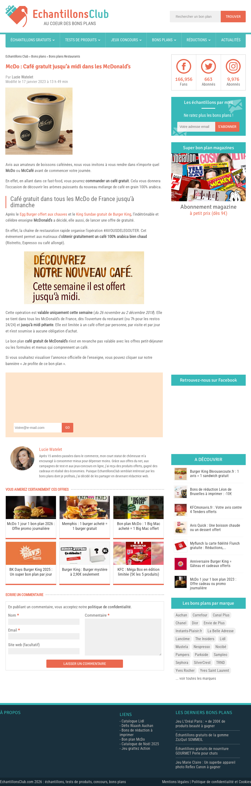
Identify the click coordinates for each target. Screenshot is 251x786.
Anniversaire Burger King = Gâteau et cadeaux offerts (211, 563)
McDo (10, 170)
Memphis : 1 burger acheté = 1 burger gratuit (84, 526)
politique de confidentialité (109, 606)
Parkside (201, 654)
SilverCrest (202, 662)
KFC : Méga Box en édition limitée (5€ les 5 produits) (138, 572)
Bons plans (162, 40)
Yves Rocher (185, 670)
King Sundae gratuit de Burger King (103, 214)
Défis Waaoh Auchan (137, 725)
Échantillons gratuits (31, 40)
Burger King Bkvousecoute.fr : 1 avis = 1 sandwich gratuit (214, 473)
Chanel (181, 623)
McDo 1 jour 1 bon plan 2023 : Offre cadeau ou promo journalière (213, 583)
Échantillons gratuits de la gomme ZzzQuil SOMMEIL (202, 737)
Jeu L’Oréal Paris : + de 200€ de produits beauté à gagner (200, 723)
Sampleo (220, 654)
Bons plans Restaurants (64, 56)
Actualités (230, 40)
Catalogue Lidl (133, 721)
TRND (220, 662)
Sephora (182, 662)
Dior (195, 623)
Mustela (182, 646)
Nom (12, 615)
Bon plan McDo (133, 739)
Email (12, 630)
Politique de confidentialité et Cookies (221, 782)
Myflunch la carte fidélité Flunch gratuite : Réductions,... (215, 545)
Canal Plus (221, 615)
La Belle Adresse (221, 631)
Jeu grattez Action (136, 748)
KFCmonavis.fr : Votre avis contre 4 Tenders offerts (216, 509)
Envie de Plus (214, 623)
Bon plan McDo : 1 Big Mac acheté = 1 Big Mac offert (138, 526)
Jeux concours (124, 40)
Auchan (181, 615)
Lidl (223, 639)
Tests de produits (81, 40)
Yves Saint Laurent (214, 670)
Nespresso (202, 646)
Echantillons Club (17, 56)
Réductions (197, 40)
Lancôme (183, 639)
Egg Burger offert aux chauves (43, 214)
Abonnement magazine (208, 209)
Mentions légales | (177, 782)
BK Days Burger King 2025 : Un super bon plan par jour (30, 572)
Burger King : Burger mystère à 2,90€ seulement (84, 572)
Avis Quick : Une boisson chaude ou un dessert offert (215, 527)
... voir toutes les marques (196, 678)
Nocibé (220, 646)
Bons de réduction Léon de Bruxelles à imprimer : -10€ (211, 491)
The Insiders (204, 639)
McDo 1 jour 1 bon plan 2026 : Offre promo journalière (31, 526)
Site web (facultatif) (24, 644)
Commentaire (97, 615)
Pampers (182, 654)
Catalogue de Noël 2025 (140, 744)
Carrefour (200, 615)
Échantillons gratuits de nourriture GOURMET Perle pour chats (202, 751)
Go (67, 428)
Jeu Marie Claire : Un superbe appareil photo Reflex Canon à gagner (205, 764)
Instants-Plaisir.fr (189, 631)
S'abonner (227, 126)
